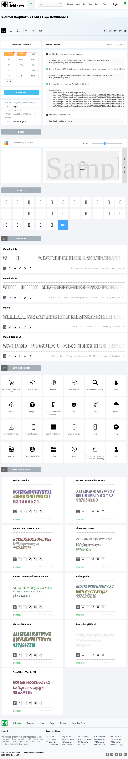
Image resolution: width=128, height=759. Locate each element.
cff (33, 70)
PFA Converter (99, 739)
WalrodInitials (10, 249)
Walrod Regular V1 (12, 337)
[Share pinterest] (120, 30)
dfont (33, 76)
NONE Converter (68, 745)
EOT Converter (51, 739)
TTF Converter (83, 737)
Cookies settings (116, 745)
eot (9, 60)
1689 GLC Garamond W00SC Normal (31, 576)
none (9, 81)
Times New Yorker (85, 528)
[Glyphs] (25, 30)
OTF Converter (99, 737)
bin (33, 65)
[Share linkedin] (125, 30)
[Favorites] (11, 30)
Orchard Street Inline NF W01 (90, 480)
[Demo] (18, 30)
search (61, 4)
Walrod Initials (10, 278)
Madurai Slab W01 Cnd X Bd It (27, 528)
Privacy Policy (99, 745)
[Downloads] (14, 268)
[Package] (33, 30)
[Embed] (24, 268)
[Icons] (40, 30)
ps (21, 70)
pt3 (9, 70)
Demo (97, 5)
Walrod (16, 122)
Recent (70, 5)
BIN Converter (115, 739)
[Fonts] (48, 30)
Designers (30, 723)
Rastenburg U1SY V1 (86, 624)
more (63, 225)
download (21, 92)
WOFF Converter (68, 739)
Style (42, 723)
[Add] (3, 30)
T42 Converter (99, 742)
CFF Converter (83, 742)
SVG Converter (115, 737)
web (21, 54)
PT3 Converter (51, 742)
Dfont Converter (52, 745)
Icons (78, 5)
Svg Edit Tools (67, 737)
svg (33, 54)
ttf (9, 54)
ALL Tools (81, 745)
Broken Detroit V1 (22, 480)
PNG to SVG (50, 737)
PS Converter (67, 742)
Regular (16, 107)
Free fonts (13, 4)
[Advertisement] (22, 165)
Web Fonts (17, 723)
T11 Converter (115, 742)
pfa (21, 65)
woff (21, 60)
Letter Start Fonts (78, 723)
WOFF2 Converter (84, 739)
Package (63, 723)
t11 (21, 76)
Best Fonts (87, 5)
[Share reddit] (110, 30)
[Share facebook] (105, 30)
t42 (9, 76)
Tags (52, 723)
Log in (115, 5)
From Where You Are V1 (24, 672)
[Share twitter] (115, 30)
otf (9, 65)
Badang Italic (82, 576)
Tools (105, 5)
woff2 (33, 60)
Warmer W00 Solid (22, 624)
